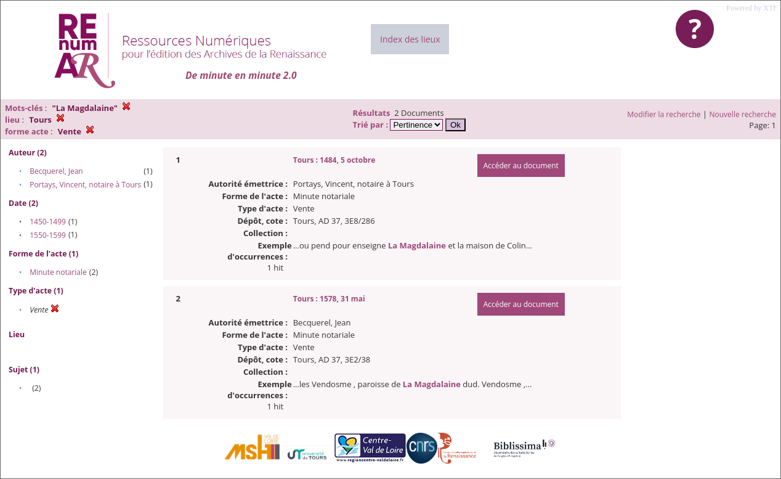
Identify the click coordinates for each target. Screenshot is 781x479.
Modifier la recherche (663, 114)
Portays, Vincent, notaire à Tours (85, 184)
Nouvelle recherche (743, 114)
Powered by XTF (751, 8)
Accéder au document (521, 165)
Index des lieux (410, 39)
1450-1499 (48, 221)
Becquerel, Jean (56, 171)
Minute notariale (58, 272)
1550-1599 (48, 235)
